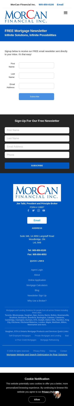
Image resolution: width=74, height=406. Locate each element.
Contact (63, 351)
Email (60, 4)
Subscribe (37, 166)
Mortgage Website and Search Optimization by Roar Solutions (37, 354)
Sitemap (52, 351)
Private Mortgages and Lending (48, 336)
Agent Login (37, 270)
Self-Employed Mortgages (20, 336)
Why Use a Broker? (37, 300)
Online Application (37, 280)
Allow (37, 399)
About (37, 275)
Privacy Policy (39, 351)
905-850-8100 (46, 4)
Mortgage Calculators (37, 285)
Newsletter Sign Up (37, 295)
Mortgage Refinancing (49, 340)
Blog (37, 290)
